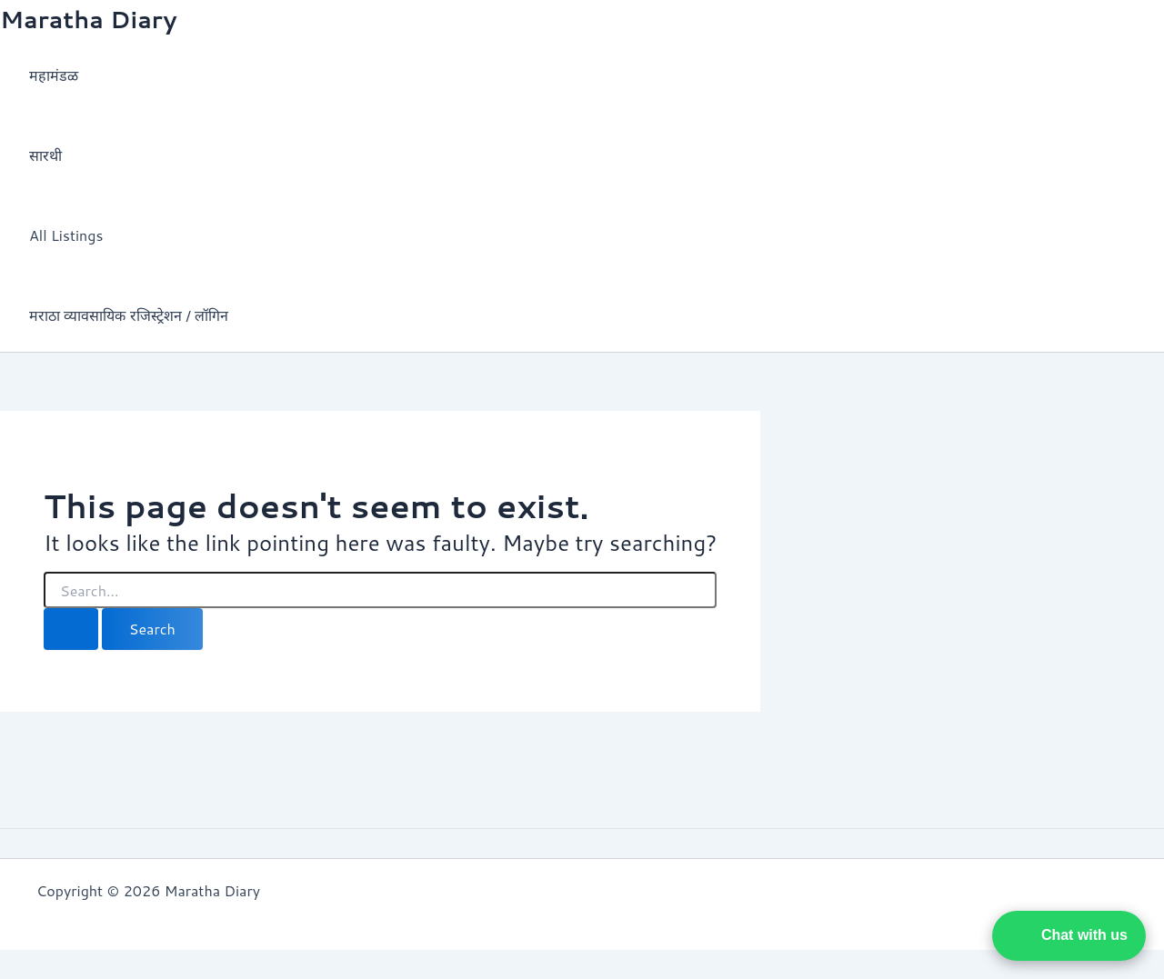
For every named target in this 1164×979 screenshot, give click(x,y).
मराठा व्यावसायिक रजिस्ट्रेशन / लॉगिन (128, 315)
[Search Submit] (71, 629)
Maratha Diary (88, 19)
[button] (1069, 936)
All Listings (66, 235)
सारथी (45, 155)
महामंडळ (53, 75)
